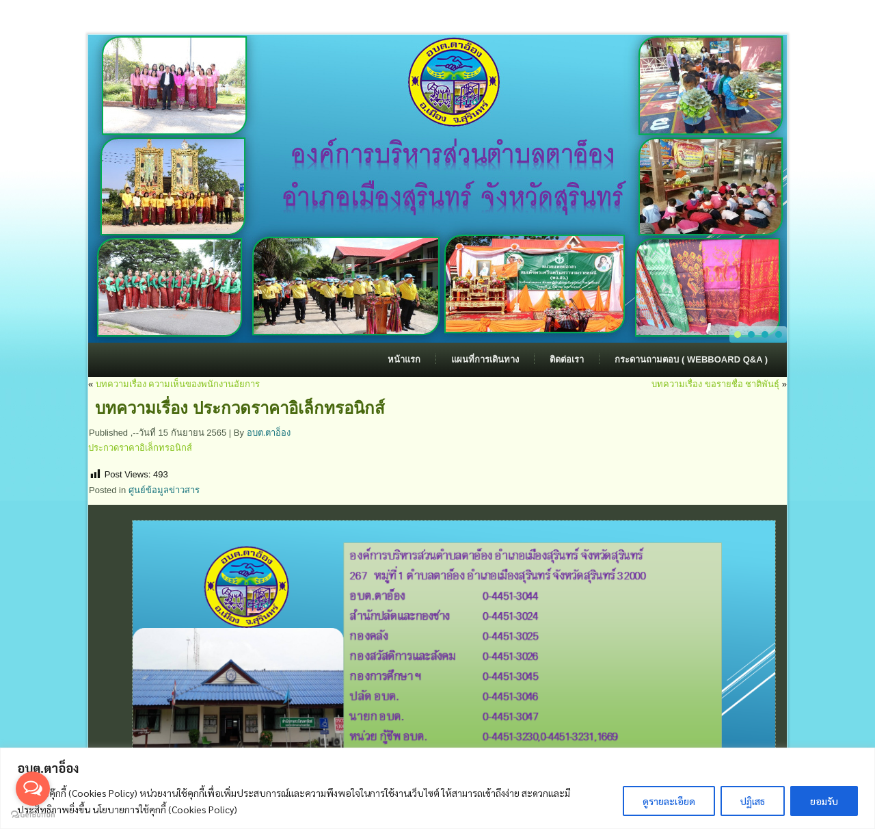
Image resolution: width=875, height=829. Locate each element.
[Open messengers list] (33, 789)
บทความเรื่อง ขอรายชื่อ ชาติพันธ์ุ (715, 384)
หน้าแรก (404, 359)
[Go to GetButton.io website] (33, 815)
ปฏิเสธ (752, 801)
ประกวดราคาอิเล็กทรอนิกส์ (140, 448)
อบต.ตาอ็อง (269, 432)
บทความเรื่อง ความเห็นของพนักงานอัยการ (178, 384)
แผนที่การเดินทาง (485, 359)
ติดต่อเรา (567, 359)
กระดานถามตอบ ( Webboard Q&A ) (691, 359)
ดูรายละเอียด (669, 801)
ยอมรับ (824, 801)
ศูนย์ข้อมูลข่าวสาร (164, 490)
